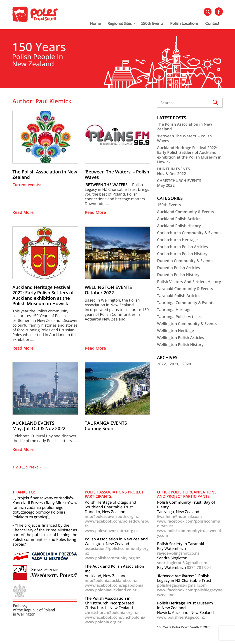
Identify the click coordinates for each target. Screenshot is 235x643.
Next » (35, 467)
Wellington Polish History (180, 344)
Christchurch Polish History (182, 253)
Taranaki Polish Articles (178, 295)
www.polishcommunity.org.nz (112, 557)
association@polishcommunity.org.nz (117, 551)
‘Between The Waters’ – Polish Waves (184, 138)
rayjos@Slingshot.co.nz (178, 553)
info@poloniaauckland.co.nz (111, 580)
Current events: (27, 184)
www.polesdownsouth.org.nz (112, 530)
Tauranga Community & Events (185, 302)
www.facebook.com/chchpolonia (115, 617)
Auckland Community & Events (185, 211)
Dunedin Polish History (178, 274)
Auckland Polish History (179, 225)
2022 (161, 363)
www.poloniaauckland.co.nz (111, 589)
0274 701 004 (199, 567)
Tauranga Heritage (174, 309)
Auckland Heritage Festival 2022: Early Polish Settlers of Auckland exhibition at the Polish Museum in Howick (189, 154)
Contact (212, 23)
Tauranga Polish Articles (179, 316)
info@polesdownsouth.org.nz (112, 516)
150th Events (152, 23)
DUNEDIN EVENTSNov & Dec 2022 (173, 171)
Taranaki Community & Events (185, 288)
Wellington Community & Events (187, 323)
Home (95, 23)
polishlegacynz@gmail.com (182, 585)
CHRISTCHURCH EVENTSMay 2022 (179, 183)
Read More (23, 212)
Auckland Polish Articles (179, 218)
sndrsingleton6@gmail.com (182, 562)
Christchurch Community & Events (189, 232)
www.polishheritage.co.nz (181, 617)
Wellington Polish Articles (180, 337)
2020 (186, 363)
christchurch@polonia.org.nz (111, 612)
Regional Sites (121, 23)
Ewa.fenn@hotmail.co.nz (179, 516)
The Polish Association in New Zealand (184, 126)
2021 (174, 363)
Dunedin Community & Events (185, 260)
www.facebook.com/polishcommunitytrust (188, 523)
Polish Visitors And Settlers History (189, 281)
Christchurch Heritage (177, 239)
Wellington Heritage (175, 330)
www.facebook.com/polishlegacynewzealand (189, 592)
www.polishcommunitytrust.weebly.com (189, 533)
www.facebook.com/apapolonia (114, 585)
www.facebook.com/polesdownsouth (117, 523)
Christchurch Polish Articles (182, 246)
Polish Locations (184, 23)
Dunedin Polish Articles (178, 267)
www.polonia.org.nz (103, 622)
